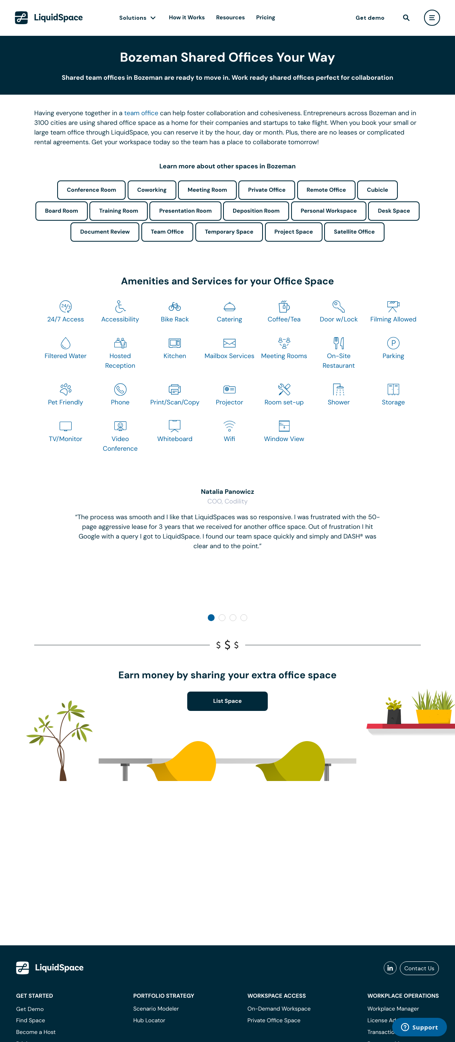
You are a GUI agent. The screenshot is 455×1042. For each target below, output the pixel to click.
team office (141, 113)
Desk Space (394, 211)
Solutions (133, 17)
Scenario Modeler (156, 1009)
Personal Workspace (329, 211)
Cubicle (377, 190)
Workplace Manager (393, 1009)
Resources (230, 17)
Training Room (118, 211)
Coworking (152, 190)
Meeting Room (207, 190)
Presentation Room (185, 211)
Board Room (61, 211)
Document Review (105, 232)
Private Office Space (274, 1020)
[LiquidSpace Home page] (49, 17)
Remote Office (326, 190)
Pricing (265, 17)
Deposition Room (256, 211)
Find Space (30, 1020)
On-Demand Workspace (279, 1009)
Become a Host (36, 1032)
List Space (227, 701)
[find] (406, 18)
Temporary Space (229, 232)
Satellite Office (354, 232)
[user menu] (432, 18)
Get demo (370, 17)
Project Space (294, 232)
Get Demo (30, 1009)
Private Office (266, 190)
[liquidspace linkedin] (390, 968)
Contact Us (419, 968)
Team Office (167, 232)
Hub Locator (149, 1020)
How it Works (187, 17)
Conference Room (91, 190)
